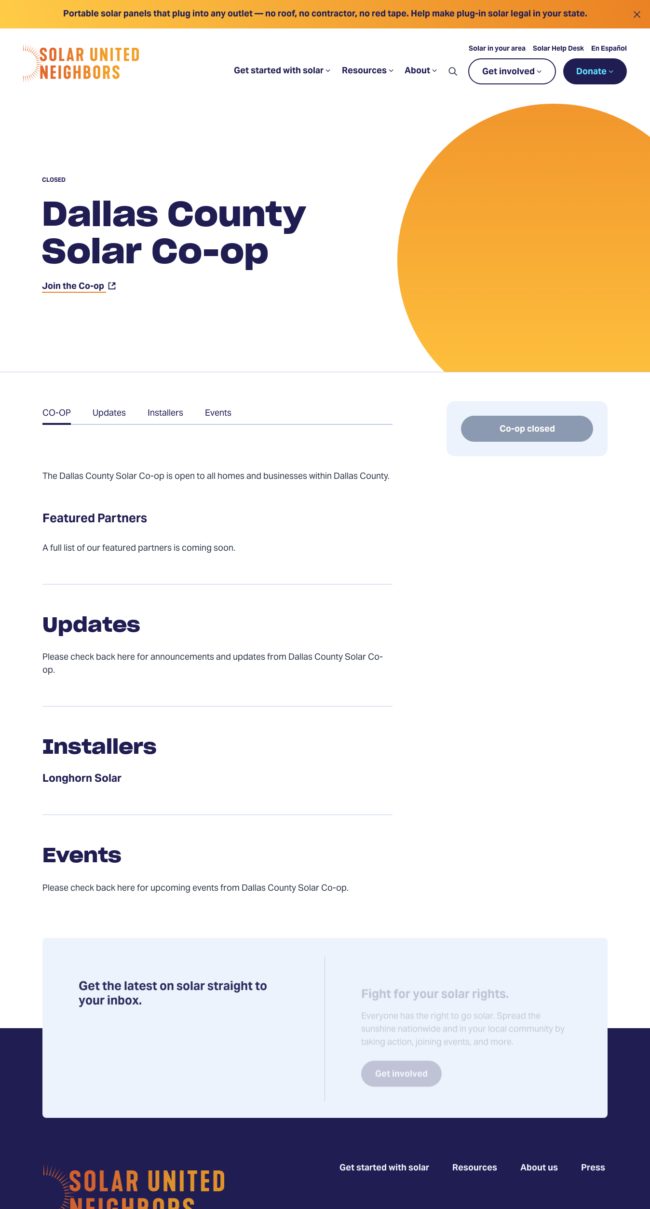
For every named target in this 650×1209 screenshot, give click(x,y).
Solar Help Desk (558, 49)
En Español (609, 49)
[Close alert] (636, 14)
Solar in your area (497, 49)
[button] (452, 71)
